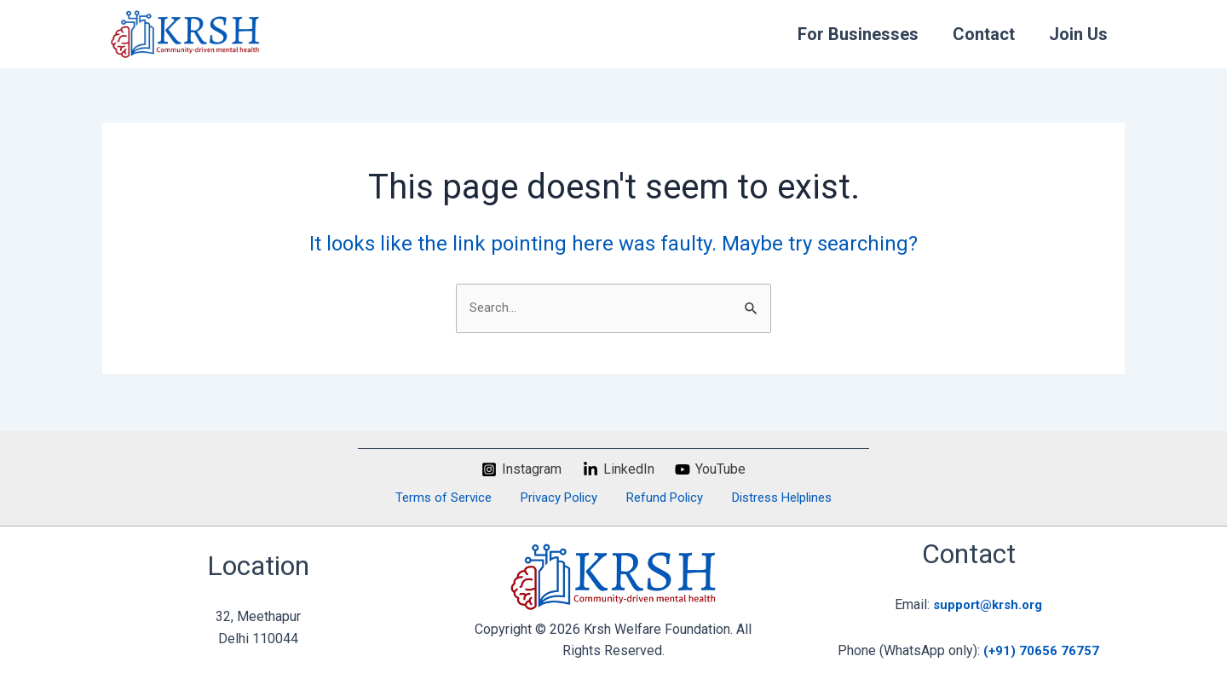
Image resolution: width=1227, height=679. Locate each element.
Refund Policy (658, 497)
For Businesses (858, 34)
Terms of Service (452, 497)
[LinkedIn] (618, 467)
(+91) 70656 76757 (1041, 650)
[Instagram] (521, 467)
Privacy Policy (559, 497)
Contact (984, 34)
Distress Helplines (769, 497)
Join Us (1078, 34)
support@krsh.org (988, 604)
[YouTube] (711, 467)
